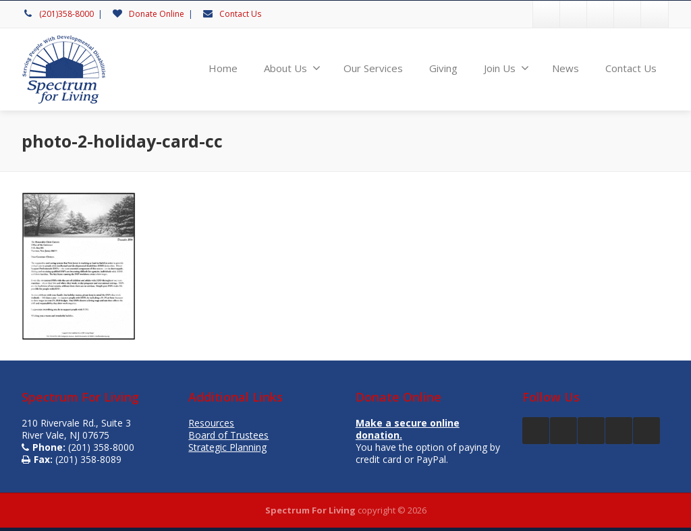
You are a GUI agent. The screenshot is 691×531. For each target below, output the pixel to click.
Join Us (506, 68)
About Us (292, 68)
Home (223, 68)
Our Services (373, 68)
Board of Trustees (228, 435)
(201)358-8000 (66, 14)
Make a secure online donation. (408, 428)
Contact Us (240, 14)
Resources (211, 422)
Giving (443, 68)
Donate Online (156, 14)
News (565, 68)
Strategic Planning (227, 447)
